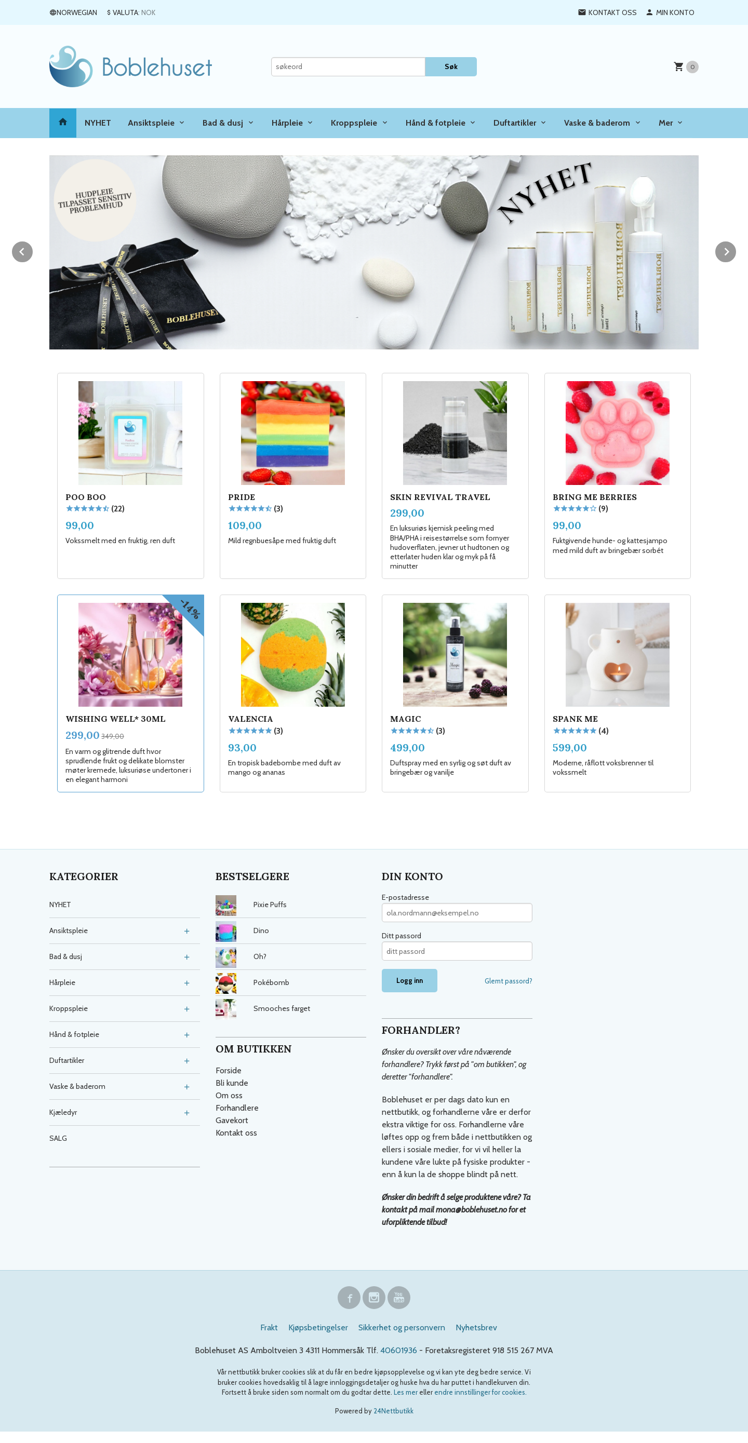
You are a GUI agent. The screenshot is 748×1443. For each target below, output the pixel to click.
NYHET (98, 123)
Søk (451, 66)
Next (736, 249)
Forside (229, 1069)
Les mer (406, 1391)
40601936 (398, 1349)
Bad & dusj (223, 123)
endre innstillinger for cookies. (480, 1391)
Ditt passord (401, 934)
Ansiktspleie (151, 123)
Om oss (229, 1094)
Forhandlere (237, 1107)
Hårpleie (287, 123)
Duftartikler (514, 123)
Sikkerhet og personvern (401, 1326)
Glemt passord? (508, 980)
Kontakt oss (236, 1132)
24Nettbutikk (393, 1410)
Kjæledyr (63, 1111)
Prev (33, 249)
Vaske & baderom (597, 123)
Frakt (269, 1326)
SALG (58, 1137)
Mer (666, 123)
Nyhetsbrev (476, 1326)
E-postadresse (405, 896)
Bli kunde (232, 1082)
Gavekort (232, 1119)
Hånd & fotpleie (435, 123)
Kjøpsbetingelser (318, 1326)
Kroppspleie (354, 123)
